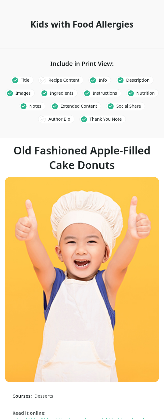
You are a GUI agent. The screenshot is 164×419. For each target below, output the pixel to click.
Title (25, 80)
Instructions (105, 93)
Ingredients (61, 93)
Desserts (43, 396)
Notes (35, 106)
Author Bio (59, 119)
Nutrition (145, 93)
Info (103, 80)
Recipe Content (64, 80)
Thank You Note (106, 119)
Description (137, 80)
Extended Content (78, 106)
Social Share (128, 106)
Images (23, 93)
